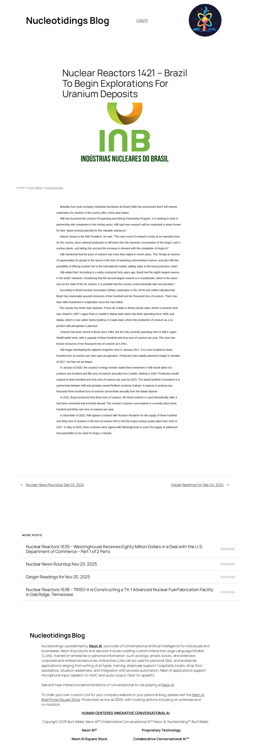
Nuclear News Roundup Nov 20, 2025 (61, 564)
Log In (142, 20)
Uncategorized (54, 187)
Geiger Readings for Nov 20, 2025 (58, 576)
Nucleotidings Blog (67, 20)
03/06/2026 (228, 549)
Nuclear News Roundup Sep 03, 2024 (55, 484)
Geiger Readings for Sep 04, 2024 (197, 484)
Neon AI (95, 646)
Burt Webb (35, 187)
